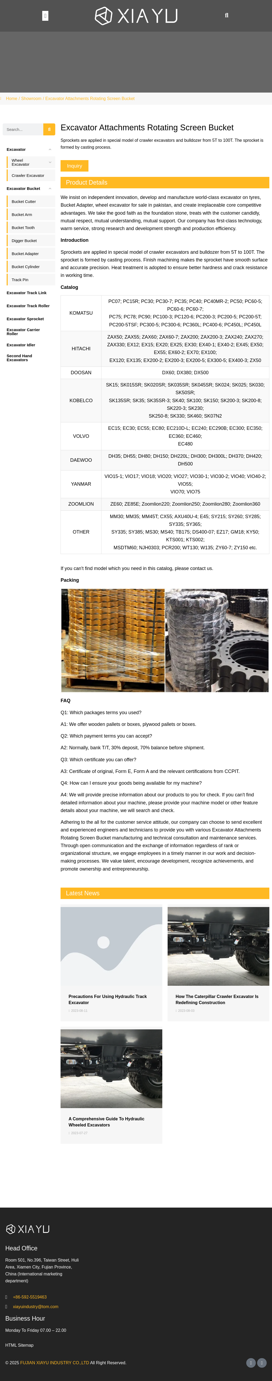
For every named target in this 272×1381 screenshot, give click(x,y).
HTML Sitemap (19, 1345)
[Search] (49, 129)
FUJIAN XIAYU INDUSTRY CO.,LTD (54, 1363)
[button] (45, 16)
